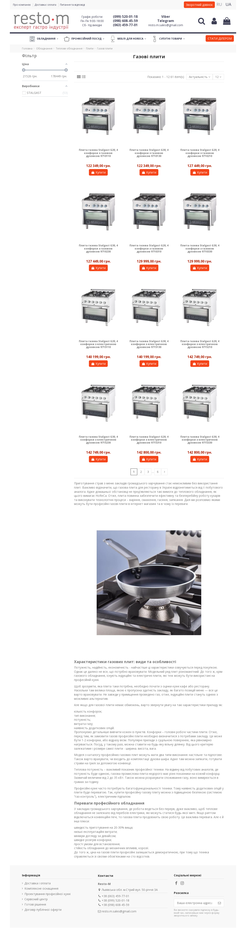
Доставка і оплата (46, 4)
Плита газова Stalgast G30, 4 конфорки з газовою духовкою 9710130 (148, 153)
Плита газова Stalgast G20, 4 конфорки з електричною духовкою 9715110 (98, 344)
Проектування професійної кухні (47, 894)
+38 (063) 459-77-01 (115, 896)
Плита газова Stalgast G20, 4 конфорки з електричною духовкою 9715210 (199, 344)
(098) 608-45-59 (125, 20)
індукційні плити (182, 694)
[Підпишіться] (219, 903)
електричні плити (149, 676)
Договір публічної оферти (43, 910)
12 (218, 77)
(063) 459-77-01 (125, 25)
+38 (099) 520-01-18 (115, 900)
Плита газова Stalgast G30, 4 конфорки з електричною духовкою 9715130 (148, 344)
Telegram (165, 20)
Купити (98, 172)
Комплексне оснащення (41, 888)
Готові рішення (35, 904)
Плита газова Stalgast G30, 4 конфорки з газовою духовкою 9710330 (199, 248)
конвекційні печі (105, 817)
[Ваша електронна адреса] (194, 903)
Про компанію (22, 4)
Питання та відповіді (72, 4)
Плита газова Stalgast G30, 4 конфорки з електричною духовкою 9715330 (199, 440)
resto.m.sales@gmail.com (165, 25)
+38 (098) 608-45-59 (115, 905)
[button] (220, 39)
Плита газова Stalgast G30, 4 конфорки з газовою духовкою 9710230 (98, 248)
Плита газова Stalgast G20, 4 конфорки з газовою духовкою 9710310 (148, 248)
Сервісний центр (36, 899)
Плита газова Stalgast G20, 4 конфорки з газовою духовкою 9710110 (98, 153)
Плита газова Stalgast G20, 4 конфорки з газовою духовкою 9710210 (199, 153)
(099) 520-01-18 (125, 16)
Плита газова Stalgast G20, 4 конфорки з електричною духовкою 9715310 (148, 440)
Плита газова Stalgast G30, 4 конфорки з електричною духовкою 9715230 (98, 440)
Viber (165, 16)
